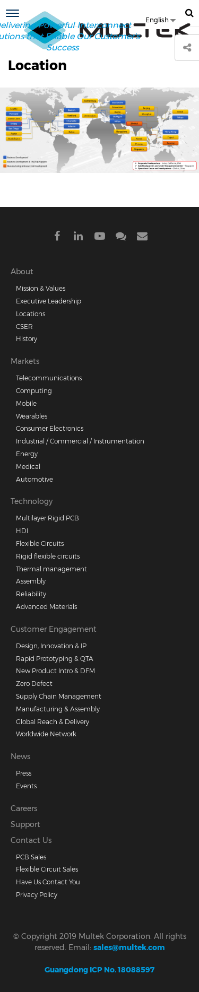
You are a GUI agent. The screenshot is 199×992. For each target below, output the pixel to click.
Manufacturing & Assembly (58, 709)
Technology (32, 501)
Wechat (121, 238)
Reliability (31, 594)
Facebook (57, 238)
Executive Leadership (48, 301)
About (22, 271)
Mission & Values (40, 288)
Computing (34, 391)
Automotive (34, 479)
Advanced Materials (46, 607)
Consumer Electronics (49, 428)
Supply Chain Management (58, 696)
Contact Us (31, 840)
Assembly (31, 581)
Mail (142, 238)
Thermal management (51, 569)
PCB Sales (31, 857)
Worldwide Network (46, 734)
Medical (28, 467)
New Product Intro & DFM (55, 671)
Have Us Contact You (48, 882)
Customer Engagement (54, 629)
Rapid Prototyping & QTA (54, 659)
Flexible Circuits (40, 543)
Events (26, 786)
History (26, 339)
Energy (27, 454)
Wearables (31, 416)
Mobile (26, 403)
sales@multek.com (129, 947)
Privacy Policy (36, 895)
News (20, 756)
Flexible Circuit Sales (47, 869)
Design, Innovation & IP (51, 646)
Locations (30, 314)
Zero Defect (34, 684)
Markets (25, 361)
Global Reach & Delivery (52, 722)
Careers (24, 808)
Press (23, 773)
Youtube (100, 238)
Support (25, 824)
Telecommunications (49, 378)
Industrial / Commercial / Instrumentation (80, 441)
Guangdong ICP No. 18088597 (99, 969)
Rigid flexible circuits (48, 556)
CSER (24, 326)
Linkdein (78, 238)
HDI (22, 531)
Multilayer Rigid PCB (47, 518)
